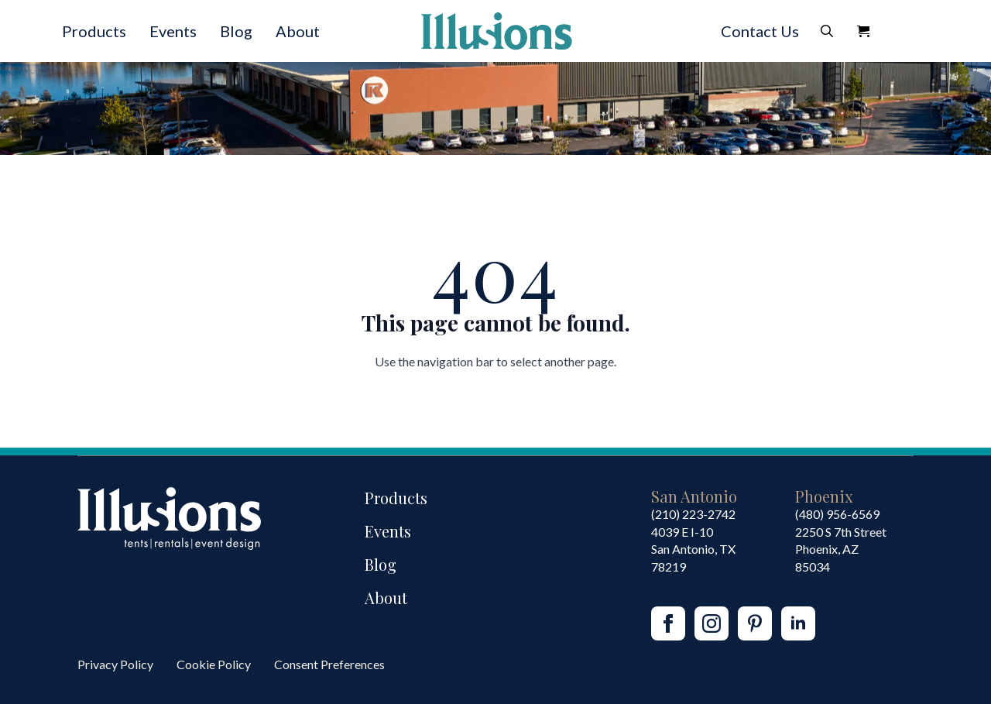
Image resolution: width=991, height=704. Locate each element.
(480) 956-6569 (837, 514)
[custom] (755, 623)
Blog (236, 31)
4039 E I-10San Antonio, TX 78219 (693, 549)
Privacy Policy (115, 664)
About (298, 31)
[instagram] (711, 623)
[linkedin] (798, 623)
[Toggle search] (827, 31)
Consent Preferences (329, 664)
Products (94, 31)
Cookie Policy (214, 664)
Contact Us (760, 31)
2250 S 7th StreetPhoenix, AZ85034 (840, 549)
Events (173, 31)
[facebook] (668, 623)
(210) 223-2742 (693, 514)
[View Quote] (863, 31)
